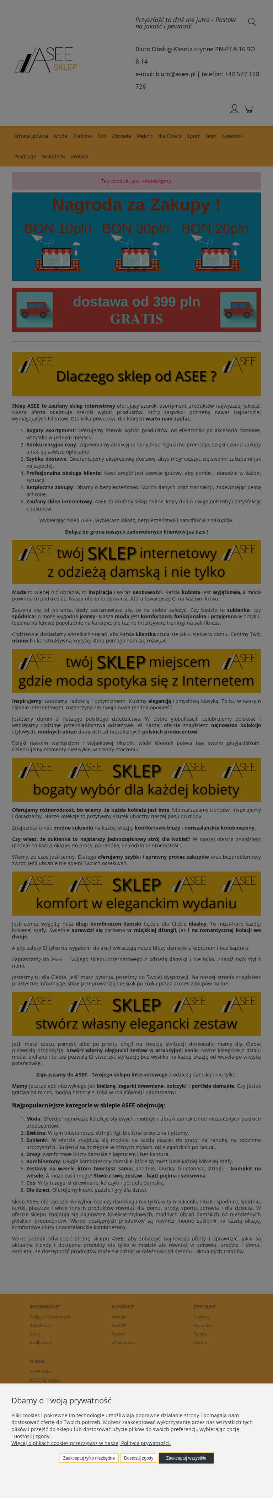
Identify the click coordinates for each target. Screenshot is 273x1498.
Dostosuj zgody (138, 1458)
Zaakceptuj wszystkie (186, 1458)
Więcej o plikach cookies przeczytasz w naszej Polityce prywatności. (91, 1443)
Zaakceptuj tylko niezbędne (88, 1458)
